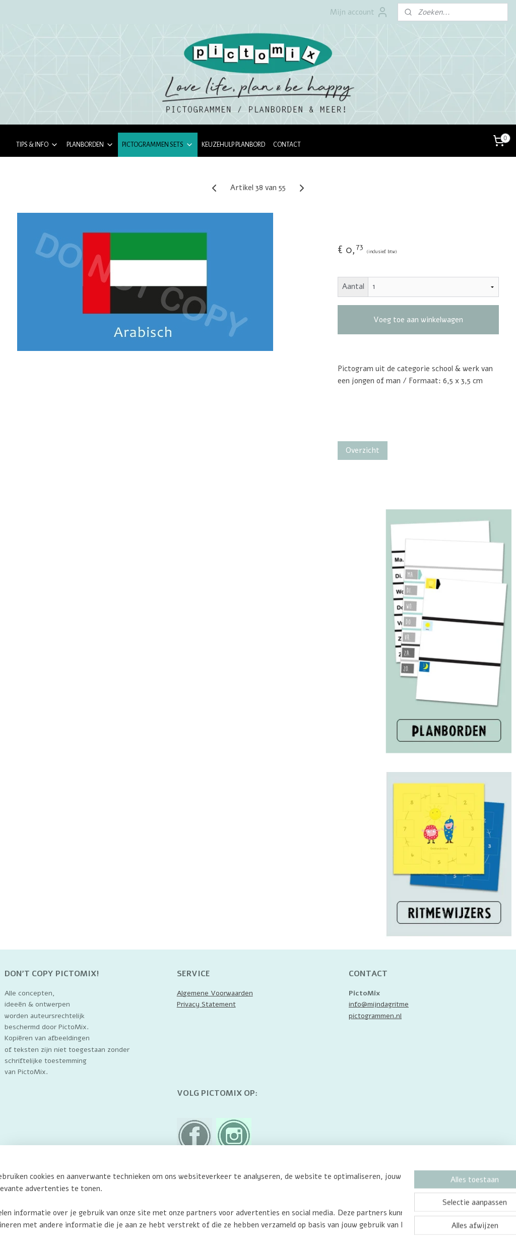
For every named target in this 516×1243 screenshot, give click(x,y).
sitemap (247, 1224)
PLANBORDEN (90, 145)
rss (266, 1224)
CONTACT (287, 144)
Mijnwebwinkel (383, 1224)
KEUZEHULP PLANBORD (233, 144)
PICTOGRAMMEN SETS (158, 145)
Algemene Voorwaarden (215, 993)
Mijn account (359, 12)
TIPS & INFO (37, 145)
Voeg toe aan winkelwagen (418, 320)
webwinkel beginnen (301, 1224)
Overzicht (362, 450)
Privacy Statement (206, 1004)
